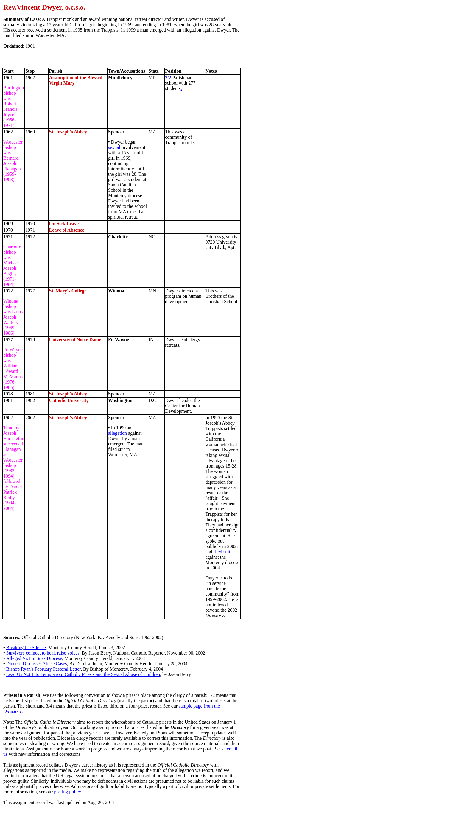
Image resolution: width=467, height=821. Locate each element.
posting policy (67, 791)
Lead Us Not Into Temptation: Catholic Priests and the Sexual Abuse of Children (83, 674)
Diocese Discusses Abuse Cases (36, 663)
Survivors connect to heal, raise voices (43, 652)
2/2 (168, 77)
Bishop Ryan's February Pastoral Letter (43, 669)
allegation (117, 433)
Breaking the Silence (26, 647)
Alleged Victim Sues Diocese (34, 658)
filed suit (222, 551)
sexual (114, 147)
